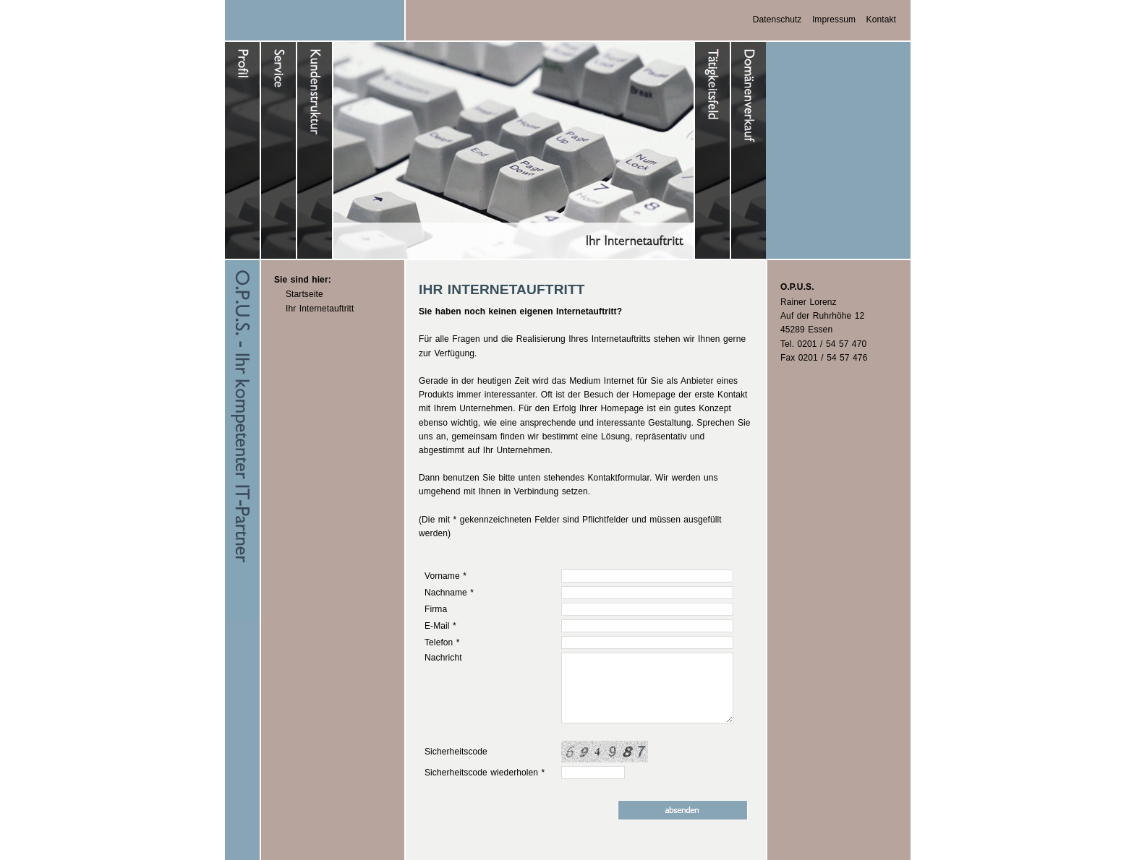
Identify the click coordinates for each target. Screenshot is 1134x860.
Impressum (834, 19)
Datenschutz (777, 19)
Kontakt (881, 19)
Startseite (304, 294)
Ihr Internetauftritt (320, 309)
